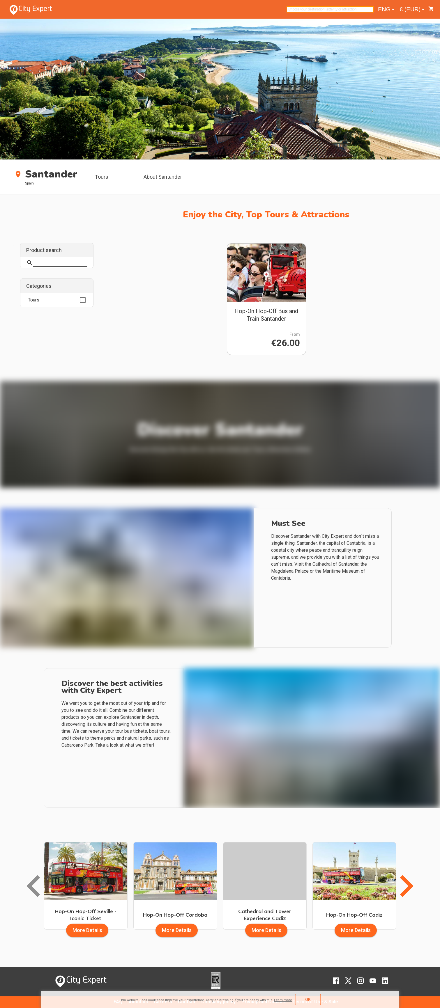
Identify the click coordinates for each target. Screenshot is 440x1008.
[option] (56, 300)
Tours (101, 177)
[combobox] (330, 9)
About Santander (163, 177)
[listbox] (56, 300)
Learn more (283, 1000)
